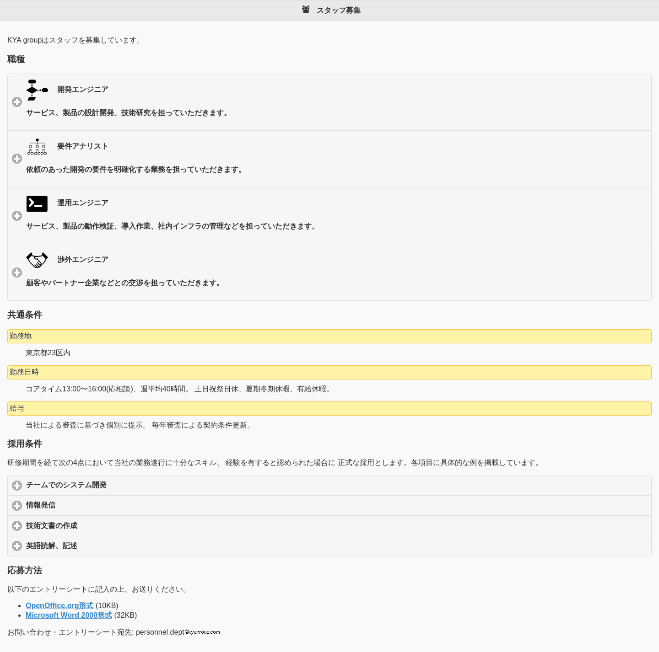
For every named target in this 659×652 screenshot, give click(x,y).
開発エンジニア (335, 105)
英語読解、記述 (94, 545)
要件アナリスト (335, 161)
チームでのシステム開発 (109, 485)
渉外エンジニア (335, 275)
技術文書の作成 (94, 525)
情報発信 (83, 505)
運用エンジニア (335, 218)
